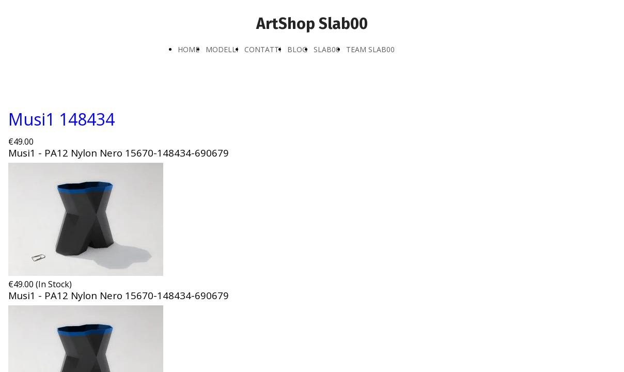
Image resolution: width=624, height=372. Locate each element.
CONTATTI (262, 49)
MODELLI (222, 49)
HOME (188, 49)
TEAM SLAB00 (370, 49)
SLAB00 (327, 49)
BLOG (297, 49)
